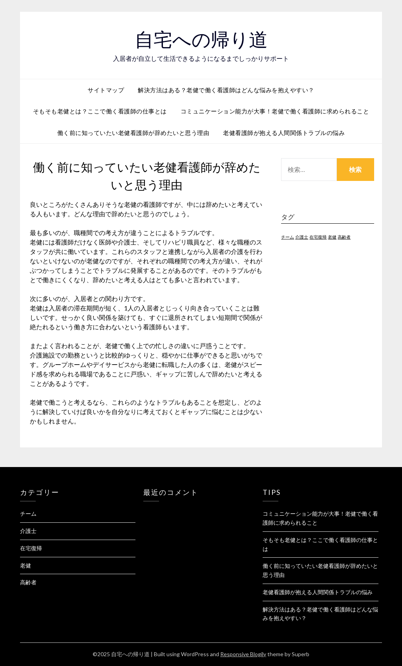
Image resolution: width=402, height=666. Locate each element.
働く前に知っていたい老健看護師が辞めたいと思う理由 (133, 132)
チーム (28, 513)
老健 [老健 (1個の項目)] (332, 236)
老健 (25, 565)
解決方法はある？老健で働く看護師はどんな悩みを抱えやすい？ (226, 89)
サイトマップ (106, 89)
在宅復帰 (31, 548)
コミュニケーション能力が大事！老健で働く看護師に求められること (275, 111)
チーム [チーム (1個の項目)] (287, 236)
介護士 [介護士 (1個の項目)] (301, 236)
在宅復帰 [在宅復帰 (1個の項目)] (318, 236)
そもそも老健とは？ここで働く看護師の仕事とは (100, 111)
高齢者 (28, 582)
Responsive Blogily (243, 654)
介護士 (28, 530)
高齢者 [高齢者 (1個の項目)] (344, 236)
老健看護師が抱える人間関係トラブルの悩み (284, 132)
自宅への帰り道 (201, 39)
